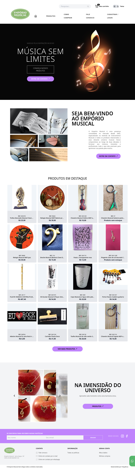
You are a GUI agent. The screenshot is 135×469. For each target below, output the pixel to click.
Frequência (125, 467)
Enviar (93, 438)
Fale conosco (90, 16)
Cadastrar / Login (112, 16)
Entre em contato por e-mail (46, 456)
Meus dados (103, 453)
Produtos (50, 16)
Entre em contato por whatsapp (48, 459)
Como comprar (68, 16)
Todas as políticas (73, 453)
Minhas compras (104, 456)
